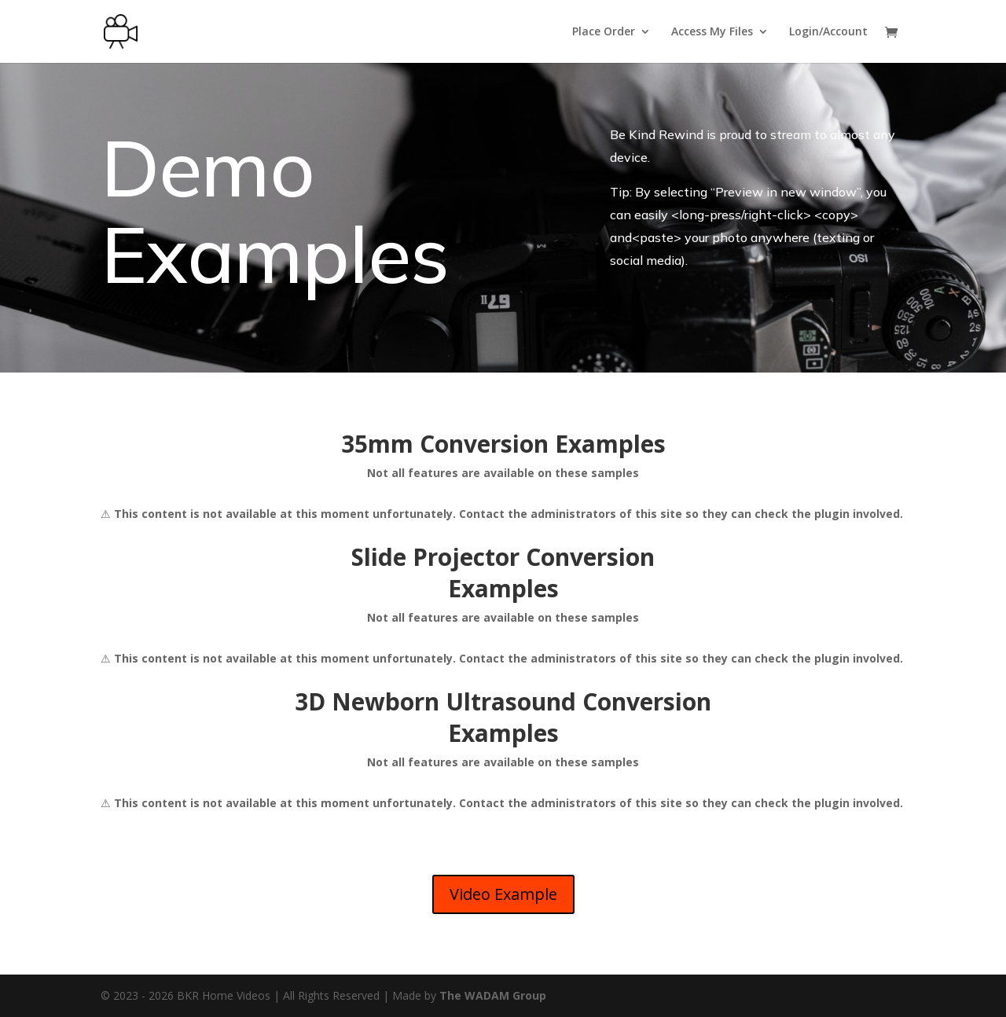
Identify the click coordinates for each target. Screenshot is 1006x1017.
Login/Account (828, 32)
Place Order (603, 32)
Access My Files (712, 32)
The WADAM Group (492, 995)
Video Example (503, 894)
